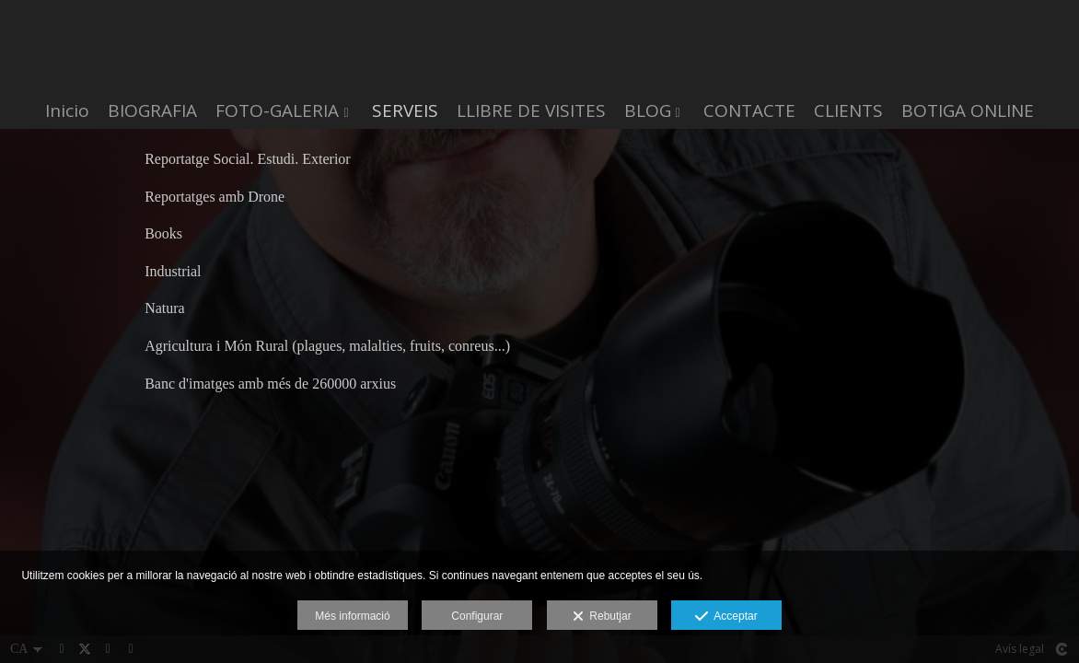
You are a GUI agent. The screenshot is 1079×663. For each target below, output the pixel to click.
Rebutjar (602, 617)
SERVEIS (405, 111)
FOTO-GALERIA (277, 111)
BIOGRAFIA (152, 111)
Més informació (352, 616)
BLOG (647, 111)
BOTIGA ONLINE (967, 111)
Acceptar (726, 617)
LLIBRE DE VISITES (531, 111)
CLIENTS (848, 111)
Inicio (67, 111)
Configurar (477, 616)
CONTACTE (749, 111)
